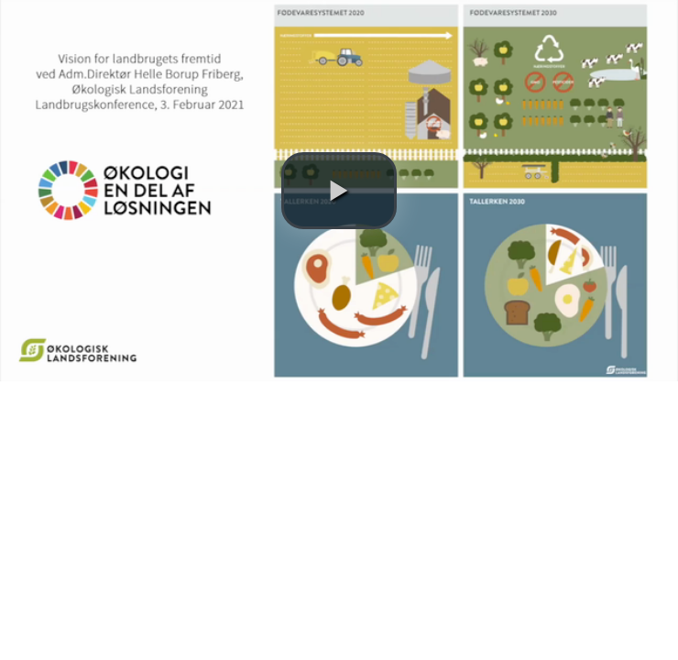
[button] (339, 190)
